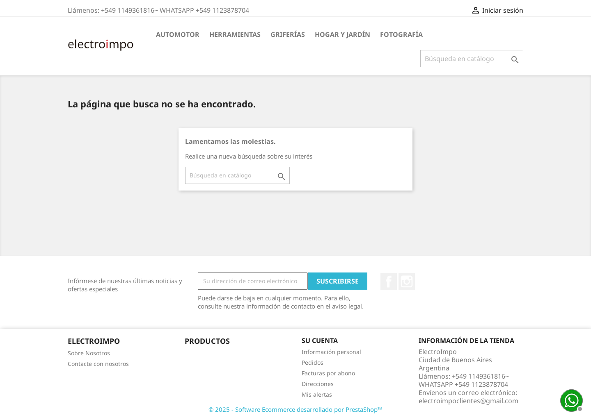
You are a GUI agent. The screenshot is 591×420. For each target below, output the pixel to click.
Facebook (388, 281)
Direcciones (318, 384)
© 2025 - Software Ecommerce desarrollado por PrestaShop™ (295, 409)
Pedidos (312, 362)
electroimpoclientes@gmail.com (468, 400)
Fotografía (401, 34)
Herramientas (235, 34)
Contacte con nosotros (98, 364)
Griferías (287, 34)
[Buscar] (471, 58)
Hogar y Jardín (342, 34)
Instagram (407, 281)
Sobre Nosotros (89, 353)
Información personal (331, 352)
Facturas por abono (328, 373)
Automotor (177, 34)
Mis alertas (317, 394)
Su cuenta (320, 340)
